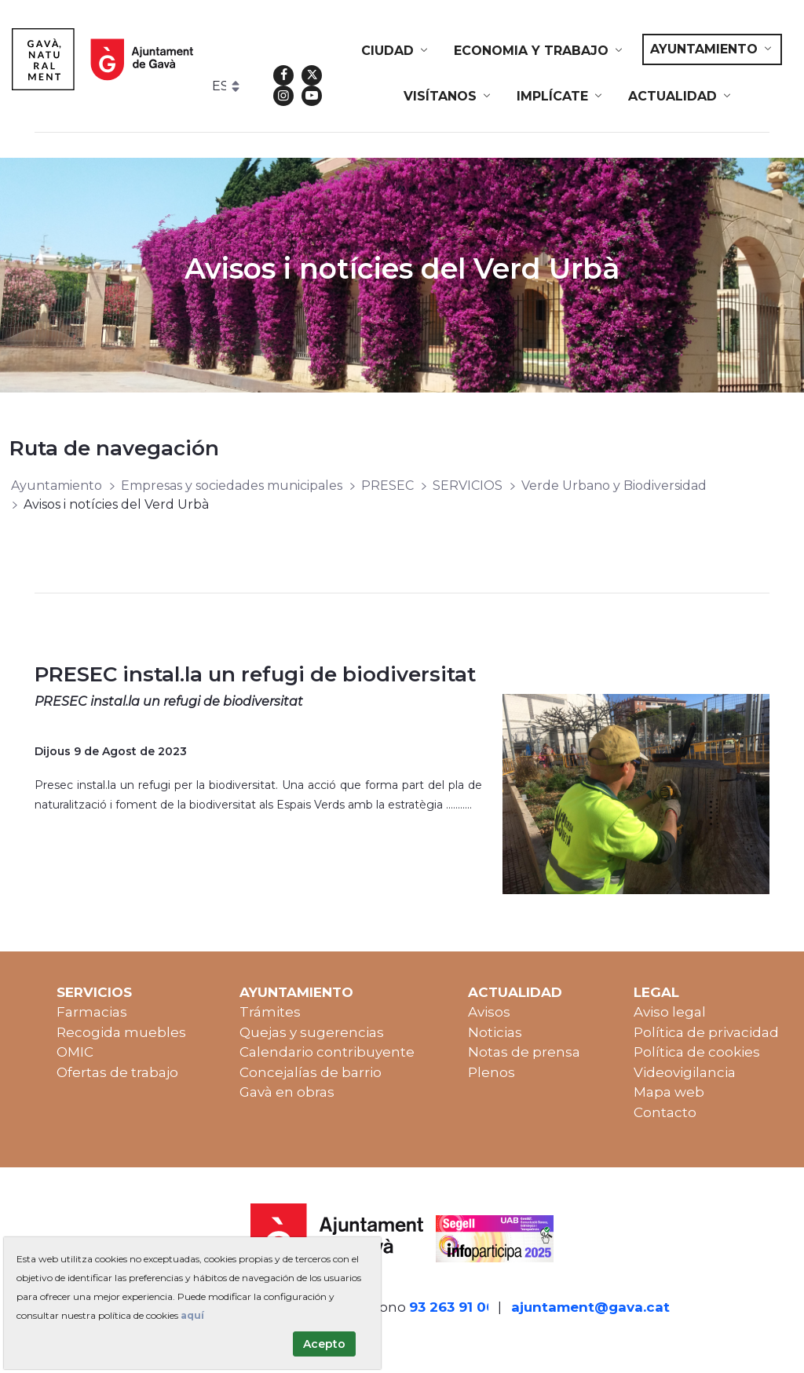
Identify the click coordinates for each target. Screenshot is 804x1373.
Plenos (491, 1072)
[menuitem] (396, 51)
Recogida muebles (121, 1032)
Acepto (324, 1344)
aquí (192, 1315)
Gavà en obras (286, 1092)
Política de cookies (697, 1052)
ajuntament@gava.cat (590, 1307)
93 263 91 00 (452, 1307)
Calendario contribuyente (327, 1052)
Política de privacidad (706, 1032)
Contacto (665, 1112)
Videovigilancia (685, 1072)
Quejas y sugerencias (311, 1032)
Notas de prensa (524, 1052)
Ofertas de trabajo (117, 1072)
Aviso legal (670, 1012)
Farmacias (92, 1012)
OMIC (75, 1052)
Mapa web (669, 1092)
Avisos (489, 1012)
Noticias (495, 1032)
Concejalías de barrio (310, 1072)
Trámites (270, 1012)
